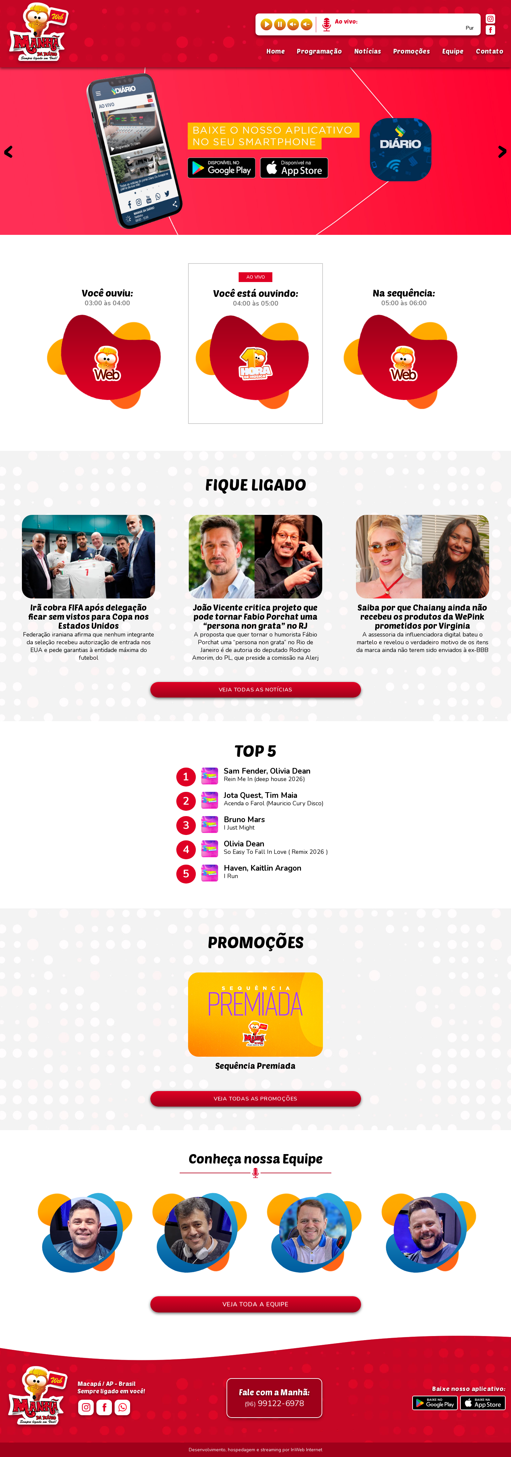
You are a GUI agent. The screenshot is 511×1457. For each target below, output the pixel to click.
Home (275, 51)
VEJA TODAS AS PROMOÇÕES (255, 1099)
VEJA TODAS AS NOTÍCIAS (256, 689)
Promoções (411, 51)
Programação (319, 51)
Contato (489, 51)
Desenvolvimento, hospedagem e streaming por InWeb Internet (255, 1450)
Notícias (367, 51)
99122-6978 (274, 1398)
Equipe (453, 51)
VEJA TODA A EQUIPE (255, 1304)
